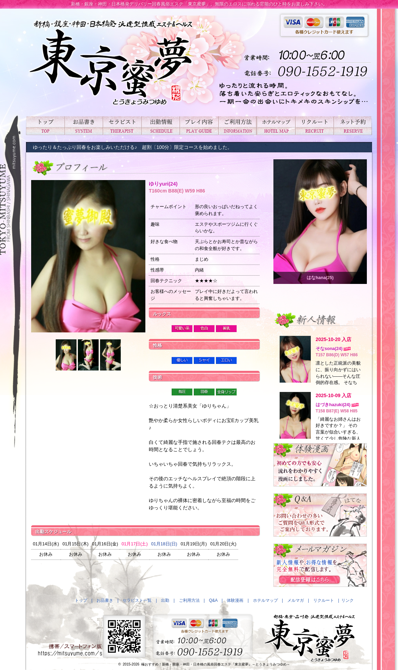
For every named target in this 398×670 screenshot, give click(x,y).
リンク (347, 600)
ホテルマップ (276, 125)
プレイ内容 (199, 125)
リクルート (314, 125)
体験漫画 (235, 600)
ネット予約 (353, 125)
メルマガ (295, 600)
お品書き (83, 125)
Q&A (213, 600)
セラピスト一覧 (122, 125)
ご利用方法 (237, 125)
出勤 (160, 125)
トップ (45, 125)
